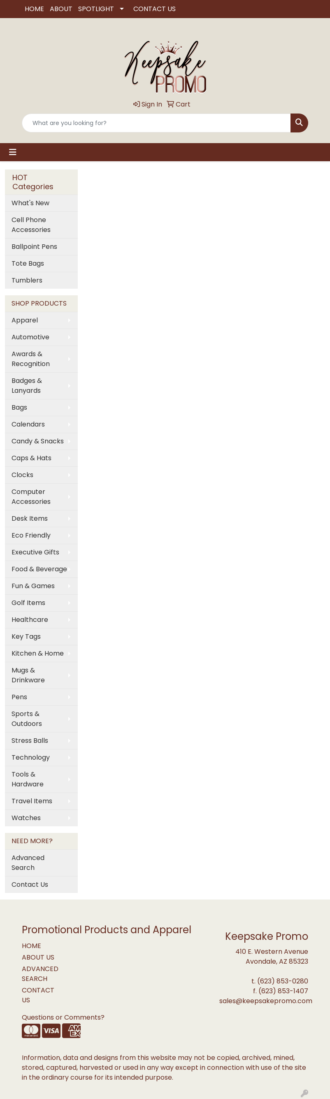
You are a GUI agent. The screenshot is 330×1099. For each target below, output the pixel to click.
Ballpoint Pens (34, 246)
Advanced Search (28, 862)
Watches (26, 818)
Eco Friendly (31, 535)
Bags (19, 407)
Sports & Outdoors (27, 718)
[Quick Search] (156, 123)
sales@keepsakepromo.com (265, 1001)
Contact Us (30, 884)
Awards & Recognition (31, 359)
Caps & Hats (31, 458)
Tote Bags (28, 263)
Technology (31, 757)
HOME (34, 9)
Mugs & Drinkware (28, 675)
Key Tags (26, 636)
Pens (19, 697)
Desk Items (30, 518)
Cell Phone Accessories (31, 224)
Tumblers (27, 280)
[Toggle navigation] (12, 152)
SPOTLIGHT (96, 9)
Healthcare (30, 619)
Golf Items (28, 602)
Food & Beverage (39, 569)
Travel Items (32, 801)
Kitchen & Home (38, 653)
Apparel (25, 320)
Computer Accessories (31, 496)
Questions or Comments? (63, 1017)
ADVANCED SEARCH (40, 973)
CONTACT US (154, 9)
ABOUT (61, 9)
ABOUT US (38, 957)
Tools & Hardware (28, 779)
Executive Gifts (35, 552)
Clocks (22, 475)
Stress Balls (30, 740)
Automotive (30, 337)
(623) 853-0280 (282, 981)
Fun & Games (33, 586)
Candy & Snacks (38, 441)
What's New (30, 203)
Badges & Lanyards (27, 385)
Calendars (28, 424)
